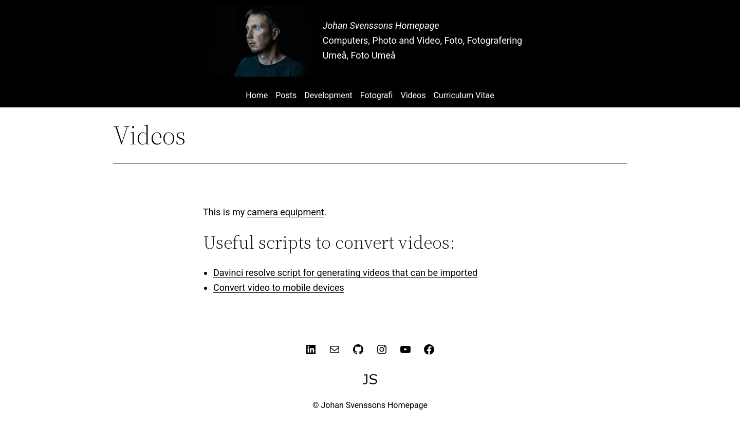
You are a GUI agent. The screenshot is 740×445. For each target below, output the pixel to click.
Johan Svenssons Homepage (381, 25)
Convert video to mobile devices (278, 287)
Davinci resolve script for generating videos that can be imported (345, 272)
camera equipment (285, 212)
